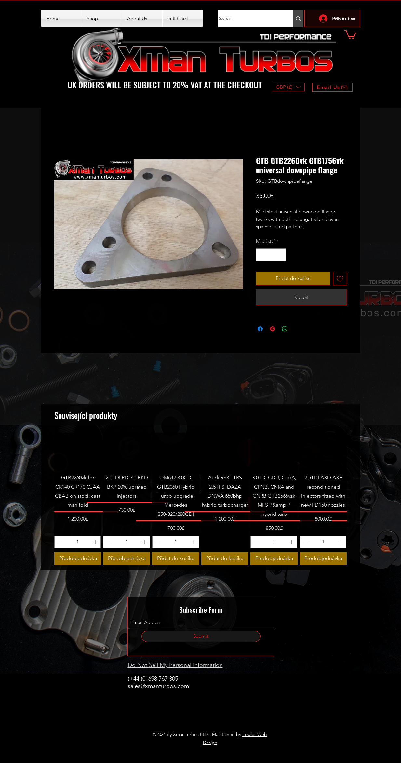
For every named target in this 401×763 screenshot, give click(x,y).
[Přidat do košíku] (175, 558)
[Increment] (280, 255)
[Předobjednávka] (77, 558)
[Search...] (249, 18)
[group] (200, 499)
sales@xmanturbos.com (158, 685)
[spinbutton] (270, 255)
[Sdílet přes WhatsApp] (285, 329)
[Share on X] (297, 329)
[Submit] (201, 636)
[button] (350, 34)
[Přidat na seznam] (340, 279)
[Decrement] (261, 255)
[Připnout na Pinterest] (272, 329)
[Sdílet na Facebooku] (260, 329)
